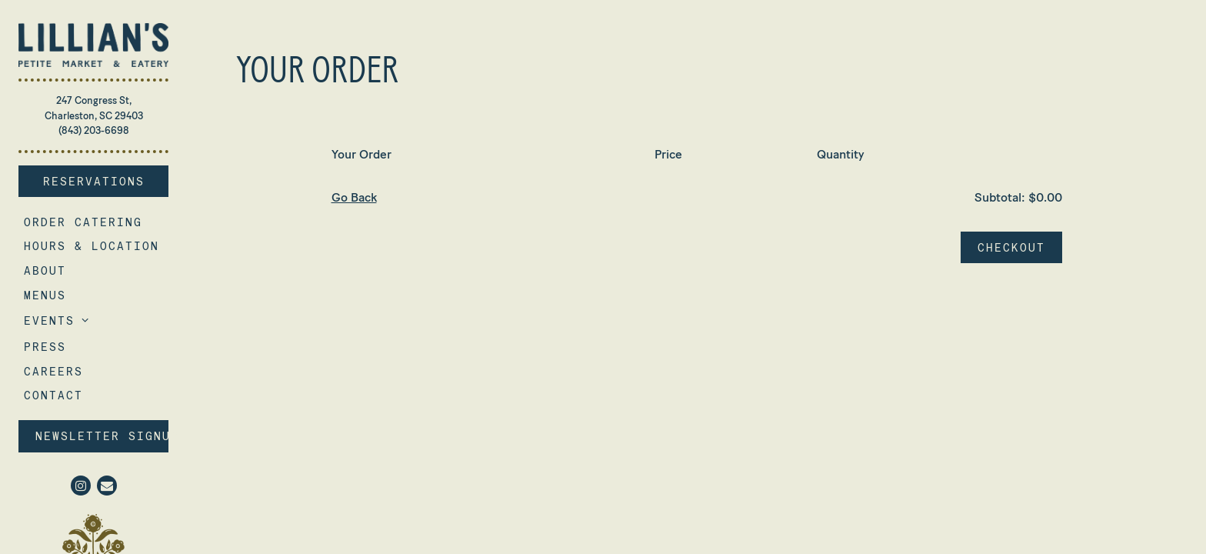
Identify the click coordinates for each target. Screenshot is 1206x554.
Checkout (1011, 247)
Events (49, 320)
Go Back (354, 197)
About (45, 270)
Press (45, 346)
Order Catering (86, 222)
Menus (45, 295)
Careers (56, 371)
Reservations (106, 180)
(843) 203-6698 (93, 130)
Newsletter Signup (101, 435)
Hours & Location (91, 245)
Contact (53, 395)
